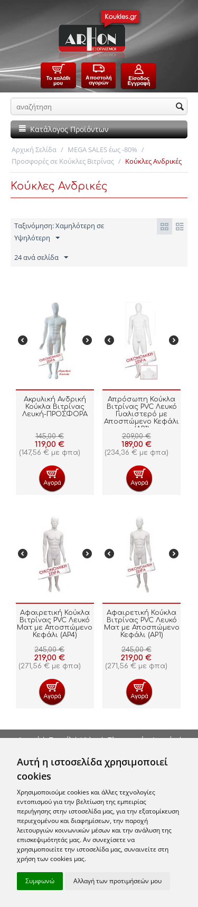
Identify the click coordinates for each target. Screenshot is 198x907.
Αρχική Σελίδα (34, 149)
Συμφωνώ (39, 880)
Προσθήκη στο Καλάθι (52, 478)
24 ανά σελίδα (41, 258)
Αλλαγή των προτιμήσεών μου (117, 880)
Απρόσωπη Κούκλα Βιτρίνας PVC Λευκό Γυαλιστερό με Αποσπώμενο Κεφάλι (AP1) (141, 414)
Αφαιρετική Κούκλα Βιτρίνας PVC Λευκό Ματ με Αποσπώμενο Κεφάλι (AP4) (54, 624)
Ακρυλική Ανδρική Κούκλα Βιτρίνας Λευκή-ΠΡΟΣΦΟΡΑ (55, 407)
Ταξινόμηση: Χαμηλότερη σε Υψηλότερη (59, 232)
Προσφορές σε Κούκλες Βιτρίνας (63, 161)
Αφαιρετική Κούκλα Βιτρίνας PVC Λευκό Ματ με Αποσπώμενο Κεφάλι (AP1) (142, 624)
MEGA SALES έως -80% (102, 149)
